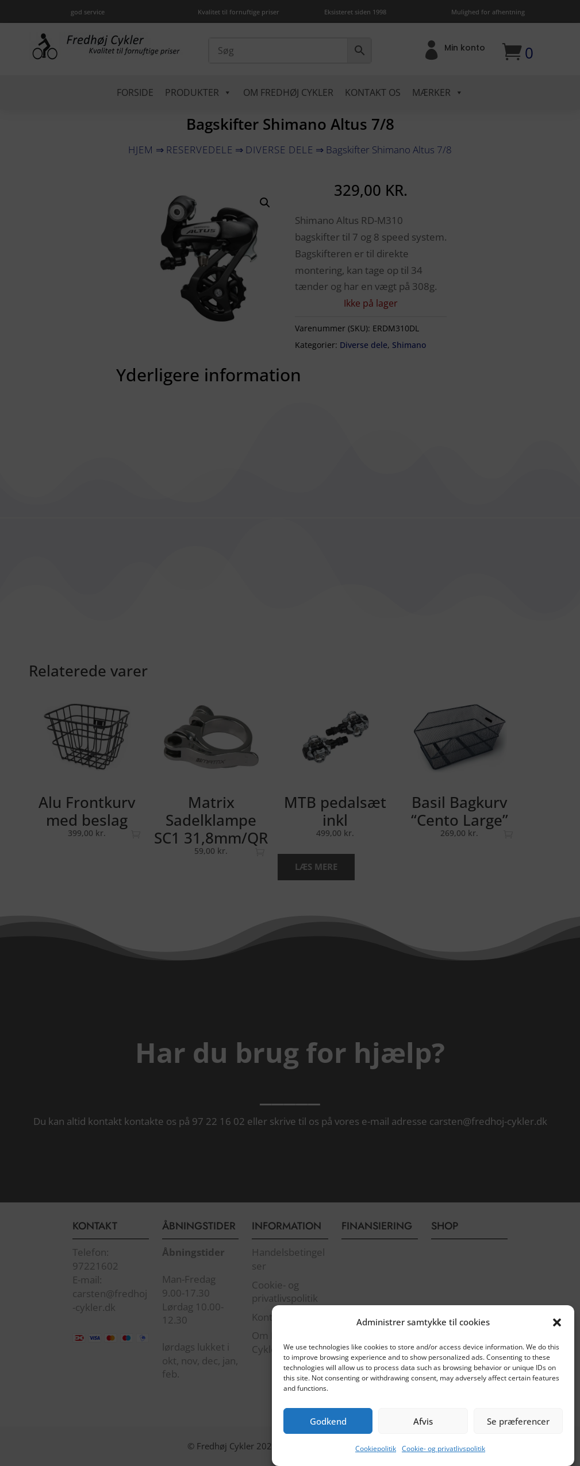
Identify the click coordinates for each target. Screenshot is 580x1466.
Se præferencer (518, 1439)
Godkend (328, 1439)
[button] (557, 1340)
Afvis (423, 1439)
